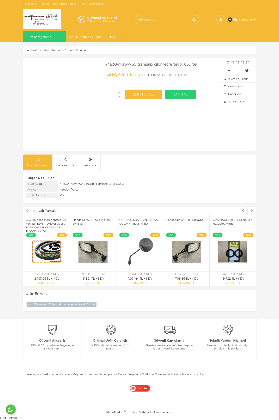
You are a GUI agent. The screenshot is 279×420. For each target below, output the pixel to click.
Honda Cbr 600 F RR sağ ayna (184, 219)
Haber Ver (232, 93)
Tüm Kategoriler (38, 37)
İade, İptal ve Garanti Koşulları (119, 374)
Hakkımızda (50, 374)
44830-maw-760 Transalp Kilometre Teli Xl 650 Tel (61, 304)
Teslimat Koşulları (193, 374)
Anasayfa (33, 374)
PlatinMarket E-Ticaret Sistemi (127, 412)
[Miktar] (111, 94)
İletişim (65, 374)
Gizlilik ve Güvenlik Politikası (160, 374)
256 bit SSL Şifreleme (101, 21)
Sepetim (248, 19)
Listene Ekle (233, 86)
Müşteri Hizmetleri (85, 374)
